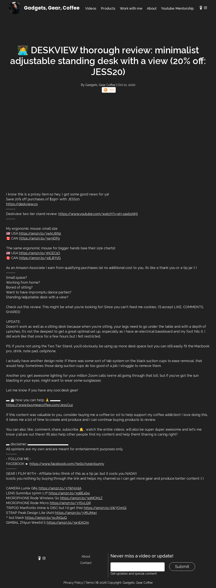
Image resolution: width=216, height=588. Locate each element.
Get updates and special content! (133, 573)
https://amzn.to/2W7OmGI (105, 508)
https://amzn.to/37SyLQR (70, 503)
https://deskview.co (22, 204)
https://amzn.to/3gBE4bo (69, 493)
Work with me (131, 8)
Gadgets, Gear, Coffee (51, 8)
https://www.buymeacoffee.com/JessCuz (39, 405)
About (152, 8)
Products (108, 8)
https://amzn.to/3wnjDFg (39, 238)
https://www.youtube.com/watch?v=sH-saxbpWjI (98, 214)
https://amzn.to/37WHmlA (60, 488)
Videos (90, 8)
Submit (182, 566)
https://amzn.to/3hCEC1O (39, 253)
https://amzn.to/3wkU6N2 (40, 233)
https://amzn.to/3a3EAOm (68, 522)
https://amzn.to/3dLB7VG (40, 258)
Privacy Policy (73, 582)
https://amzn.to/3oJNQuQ (46, 518)
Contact (86, 563)
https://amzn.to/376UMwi (76, 513)
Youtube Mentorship (177, 8)
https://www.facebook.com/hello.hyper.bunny (66, 464)
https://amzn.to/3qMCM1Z (81, 498)
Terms (89, 582)
